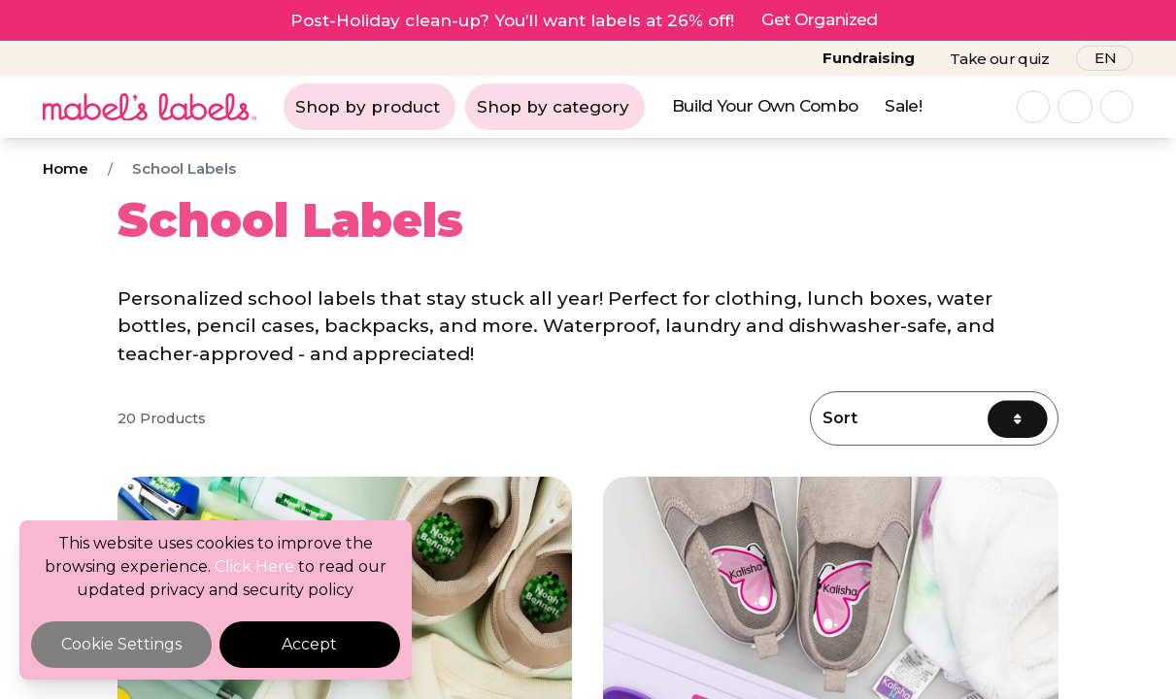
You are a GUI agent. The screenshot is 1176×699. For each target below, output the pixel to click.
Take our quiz (999, 59)
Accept (309, 644)
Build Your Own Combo (764, 106)
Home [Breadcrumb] (65, 168)
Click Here (254, 566)
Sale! (903, 106)
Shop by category (553, 106)
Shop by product (367, 106)
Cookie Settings (121, 644)
